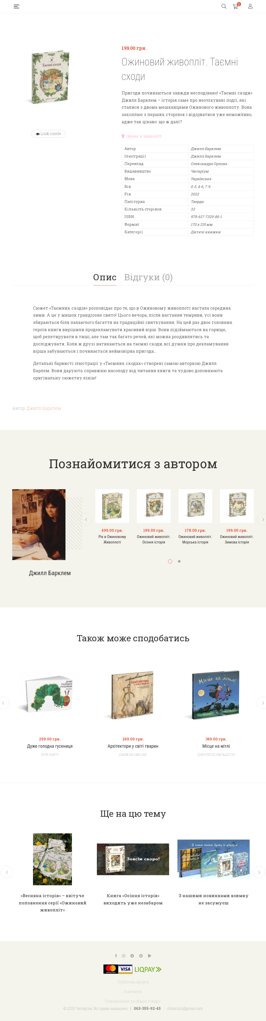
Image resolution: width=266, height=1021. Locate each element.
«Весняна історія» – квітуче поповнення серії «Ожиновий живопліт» (53, 903)
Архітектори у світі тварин (133, 746)
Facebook (116, 956)
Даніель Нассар (133, 754)
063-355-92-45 (147, 1008)
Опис (104, 277)
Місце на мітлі (216, 746)
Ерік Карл (49, 754)
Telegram (132, 956)
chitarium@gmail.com (185, 1008)
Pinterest (141, 956)
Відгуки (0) (148, 277)
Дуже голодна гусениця (49, 746)
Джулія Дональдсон (216, 754)
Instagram (123, 956)
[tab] (105, 277)
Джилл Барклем (44, 408)
